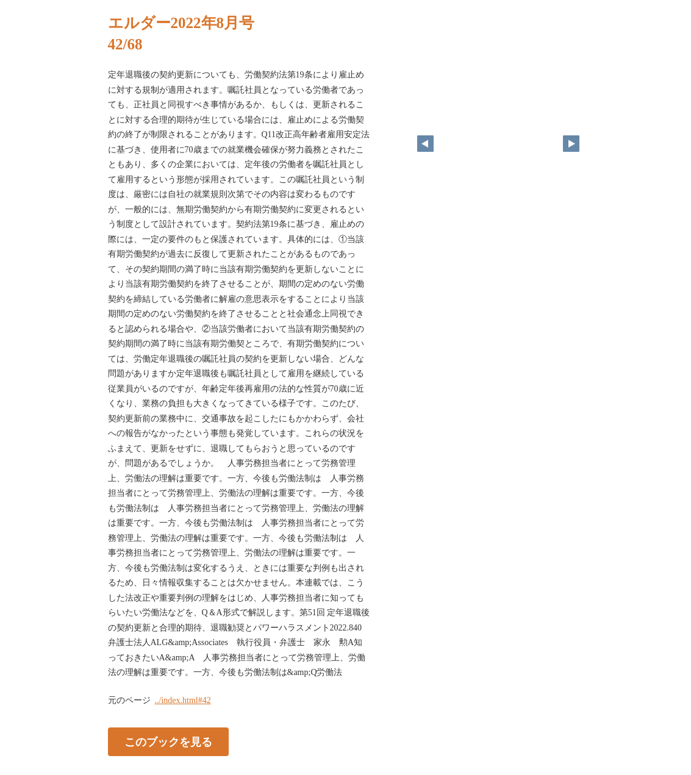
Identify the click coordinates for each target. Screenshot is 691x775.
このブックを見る (168, 741)
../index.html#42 (183, 700)
